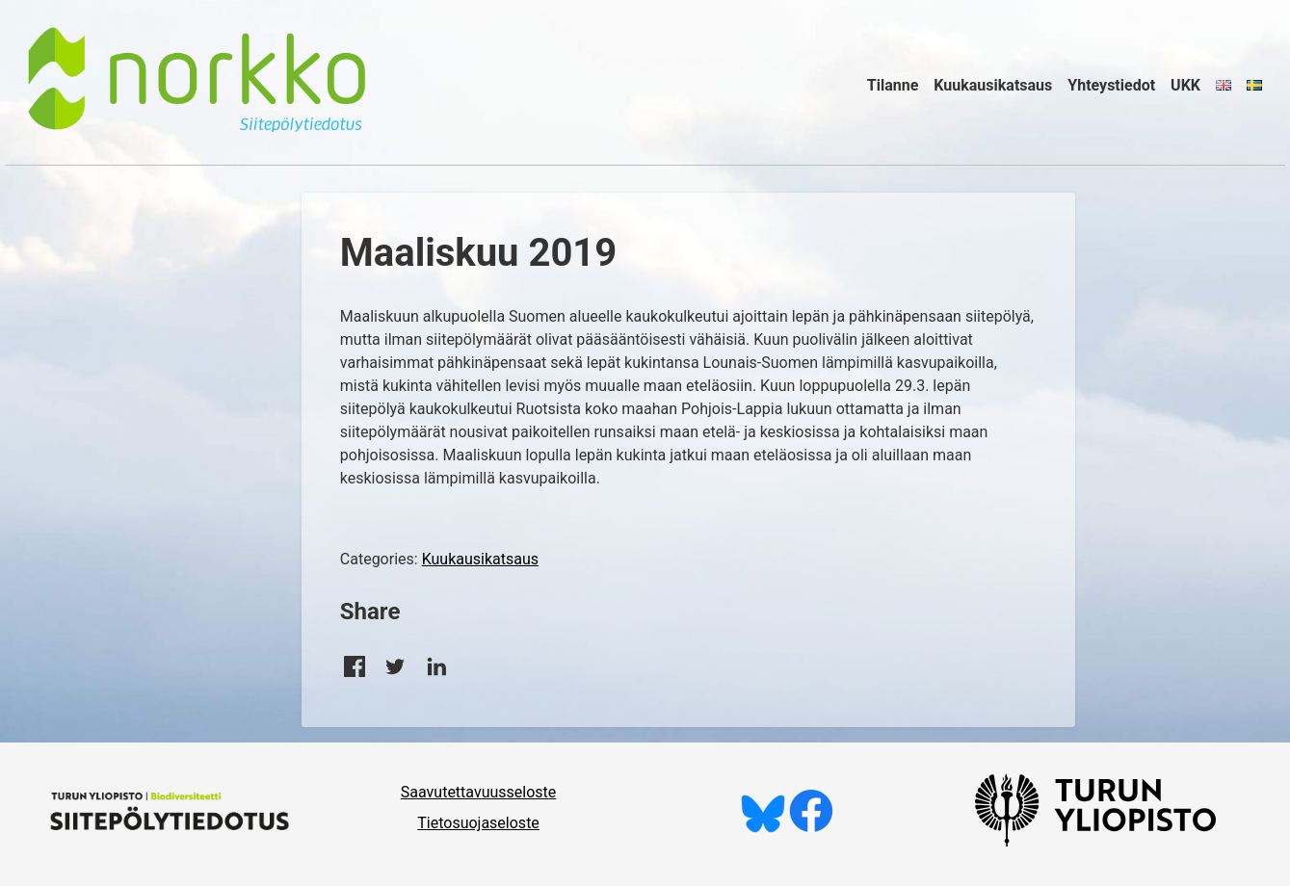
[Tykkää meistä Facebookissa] (811, 828)
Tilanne (893, 85)
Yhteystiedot (1111, 85)
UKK (1185, 85)
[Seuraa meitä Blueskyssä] (763, 828)
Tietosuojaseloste (478, 823)
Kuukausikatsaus (993, 85)
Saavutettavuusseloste (479, 792)
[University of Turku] (1095, 841)
